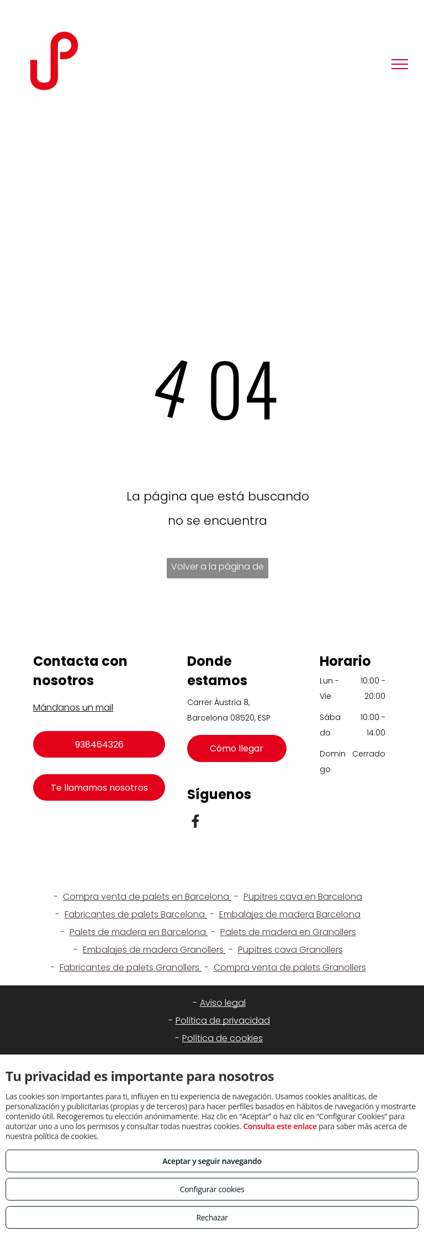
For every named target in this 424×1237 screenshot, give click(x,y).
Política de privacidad (223, 1020)
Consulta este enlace (279, 1126)
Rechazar (211, 1217)
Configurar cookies (212, 1189)
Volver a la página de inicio (217, 569)
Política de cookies (222, 1038)
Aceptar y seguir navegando (211, 1161)
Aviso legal (223, 1002)
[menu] (399, 64)
